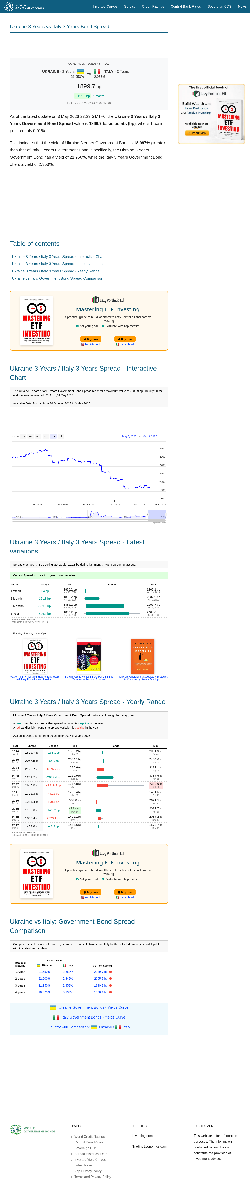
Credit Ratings (153, 6)
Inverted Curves (105, 6)
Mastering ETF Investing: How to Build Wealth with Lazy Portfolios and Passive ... (35, 678)
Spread (129, 6)
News (242, 6)
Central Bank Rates (186, 6)
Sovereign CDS (220, 6)
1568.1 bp (101, 992)
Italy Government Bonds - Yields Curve (93, 1017)
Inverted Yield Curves (90, 1159)
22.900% (44, 978)
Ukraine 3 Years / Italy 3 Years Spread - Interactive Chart (58, 257)
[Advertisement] (89, 45)
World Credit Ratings (89, 1136)
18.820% (44, 992)
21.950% (44, 985)
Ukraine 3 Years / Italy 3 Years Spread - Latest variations (58, 264)
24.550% (44, 971)
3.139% (68, 992)
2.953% (68, 985)
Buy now (91, 339)
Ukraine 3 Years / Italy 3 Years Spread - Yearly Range (55, 271)
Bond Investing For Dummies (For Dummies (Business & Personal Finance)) (89, 678)
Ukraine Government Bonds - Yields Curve (93, 1007)
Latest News (83, 1165)
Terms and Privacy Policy (92, 1177)
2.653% (68, 971)
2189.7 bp (101, 971)
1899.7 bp (101, 985)
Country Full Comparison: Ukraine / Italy (89, 1027)
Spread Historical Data (90, 1154)
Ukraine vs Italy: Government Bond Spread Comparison (57, 278)
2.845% (68, 978)
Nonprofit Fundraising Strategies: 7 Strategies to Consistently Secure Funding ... (143, 678)
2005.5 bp (101, 978)
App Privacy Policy (88, 1171)
